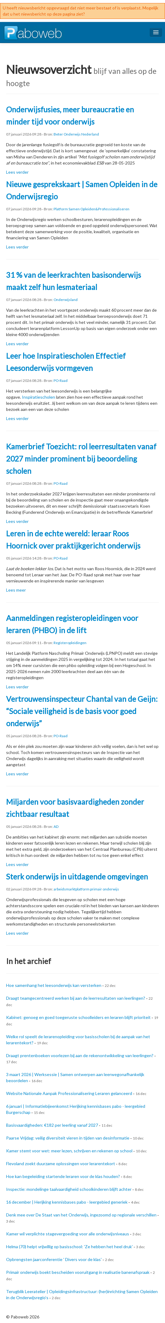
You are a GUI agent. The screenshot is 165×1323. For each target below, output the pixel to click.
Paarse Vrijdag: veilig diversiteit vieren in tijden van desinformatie (67, 1137)
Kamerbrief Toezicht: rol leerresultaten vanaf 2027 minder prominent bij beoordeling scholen (81, 458)
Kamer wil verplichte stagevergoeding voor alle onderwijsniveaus (67, 1233)
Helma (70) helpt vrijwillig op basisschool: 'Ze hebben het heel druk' (69, 1246)
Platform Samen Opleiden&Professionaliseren (91, 209)
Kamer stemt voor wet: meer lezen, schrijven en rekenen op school (69, 1150)
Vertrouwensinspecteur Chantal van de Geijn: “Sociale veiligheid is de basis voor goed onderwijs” (82, 711)
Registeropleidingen (70, 642)
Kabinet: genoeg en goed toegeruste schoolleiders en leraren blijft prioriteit (78, 1017)
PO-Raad (61, 380)
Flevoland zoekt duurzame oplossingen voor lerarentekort (60, 1163)
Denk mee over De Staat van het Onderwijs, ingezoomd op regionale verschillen (81, 1214)
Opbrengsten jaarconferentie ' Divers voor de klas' (54, 1259)
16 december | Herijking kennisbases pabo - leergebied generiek (67, 1202)
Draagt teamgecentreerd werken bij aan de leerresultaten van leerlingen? (75, 998)
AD (56, 826)
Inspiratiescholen (38, 397)
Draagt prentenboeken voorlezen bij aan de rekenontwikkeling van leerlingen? (79, 1055)
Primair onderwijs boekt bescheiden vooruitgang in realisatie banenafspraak (77, 1272)
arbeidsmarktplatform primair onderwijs (86, 889)
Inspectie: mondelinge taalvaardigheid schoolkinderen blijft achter (69, 1189)
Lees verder (17, 172)
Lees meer (16, 590)
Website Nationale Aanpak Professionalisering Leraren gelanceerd (69, 1093)
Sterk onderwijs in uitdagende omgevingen (77, 876)
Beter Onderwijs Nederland (76, 134)
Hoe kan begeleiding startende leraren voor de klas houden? (63, 1176)
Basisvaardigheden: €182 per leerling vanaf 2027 (52, 1125)
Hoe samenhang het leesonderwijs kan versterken (53, 985)
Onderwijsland (66, 299)
